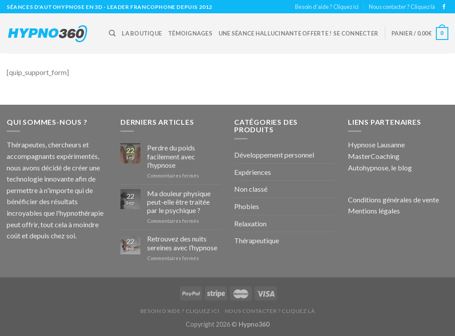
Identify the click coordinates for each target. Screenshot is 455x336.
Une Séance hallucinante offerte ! (275, 33)
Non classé (250, 189)
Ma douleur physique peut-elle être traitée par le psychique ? (179, 201)
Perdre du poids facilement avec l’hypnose (171, 156)
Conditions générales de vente (393, 199)
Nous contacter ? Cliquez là (402, 6)
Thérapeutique (256, 240)
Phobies (246, 206)
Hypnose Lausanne (376, 144)
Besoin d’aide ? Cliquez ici (327, 6)
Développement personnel (274, 154)
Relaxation (250, 223)
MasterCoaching (373, 156)
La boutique (142, 33)
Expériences (252, 172)
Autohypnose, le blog (380, 167)
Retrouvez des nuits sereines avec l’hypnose (182, 242)
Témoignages (190, 33)
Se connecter (355, 33)
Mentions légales (374, 210)
